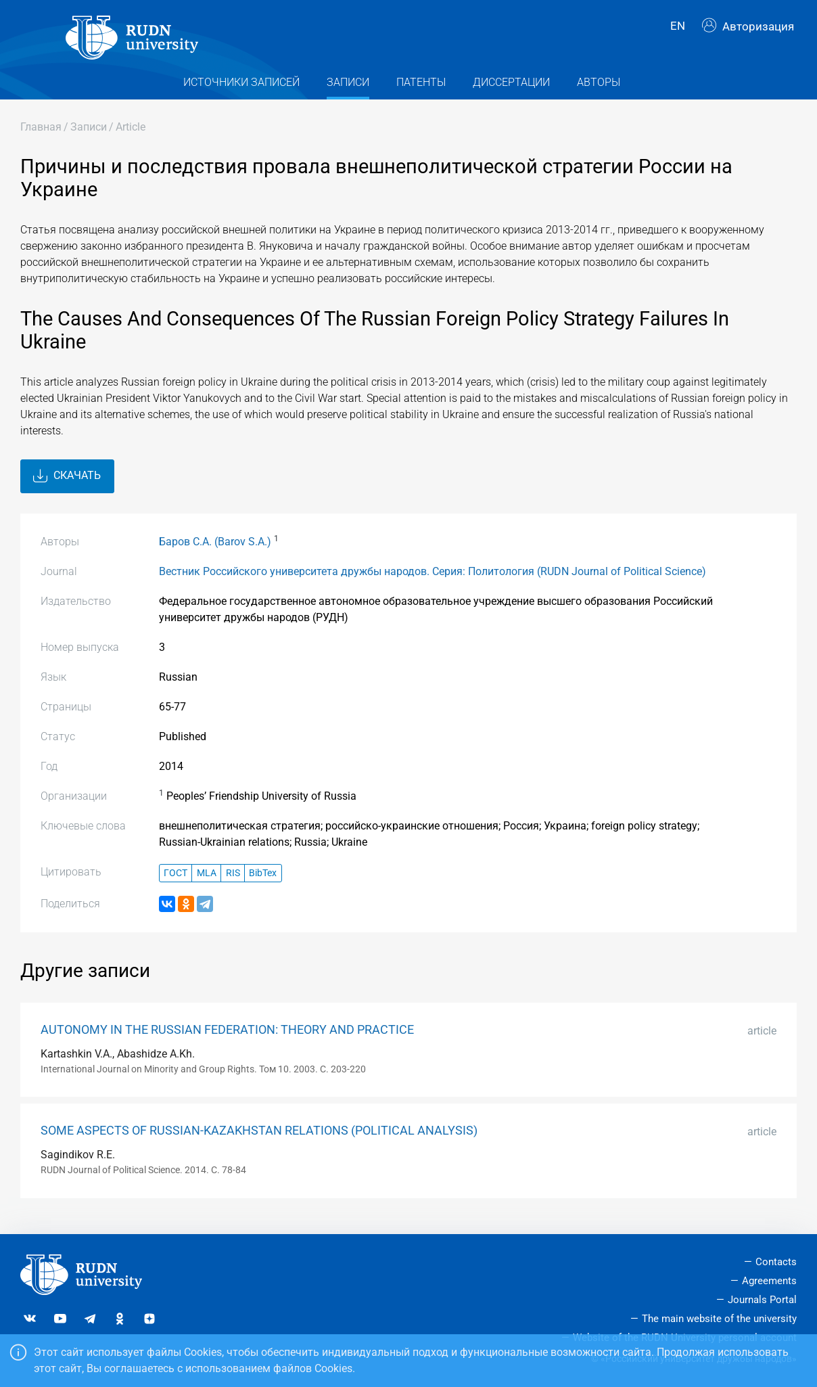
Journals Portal (762, 1300)
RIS (233, 882)
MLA (206, 882)
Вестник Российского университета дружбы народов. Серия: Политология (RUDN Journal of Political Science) (432, 580)
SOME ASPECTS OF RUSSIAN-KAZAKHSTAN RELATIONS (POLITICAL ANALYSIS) (259, 1140)
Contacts (776, 1262)
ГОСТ (175, 882)
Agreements (769, 1281)
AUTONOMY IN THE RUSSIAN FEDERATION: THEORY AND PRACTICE (227, 1038)
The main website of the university (719, 1319)
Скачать (67, 485)
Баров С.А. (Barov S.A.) (215, 551)
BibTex (263, 882)
